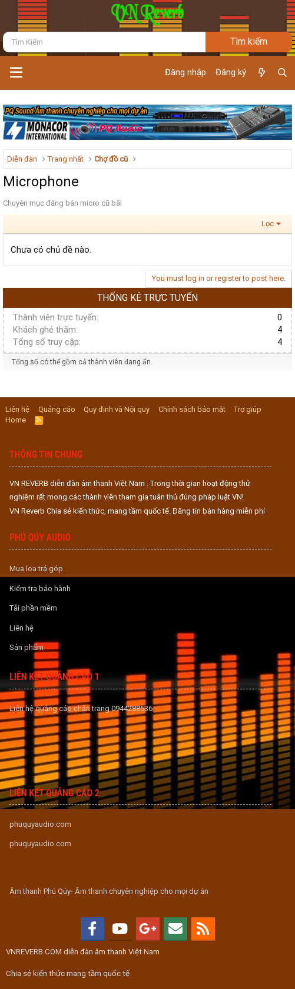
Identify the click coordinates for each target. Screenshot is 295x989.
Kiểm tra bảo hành (40, 588)
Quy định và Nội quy (117, 409)
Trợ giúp (247, 409)
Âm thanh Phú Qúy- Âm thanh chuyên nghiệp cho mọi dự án (108, 891)
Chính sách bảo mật (192, 409)
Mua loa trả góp (36, 568)
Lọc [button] (267, 223)
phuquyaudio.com (40, 824)
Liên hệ (17, 409)
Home (15, 419)
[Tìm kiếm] (104, 42)
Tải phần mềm (33, 608)
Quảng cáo (56, 409)
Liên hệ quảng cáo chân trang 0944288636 (81, 708)
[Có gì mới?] (261, 73)
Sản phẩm (26, 647)
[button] (16, 73)
